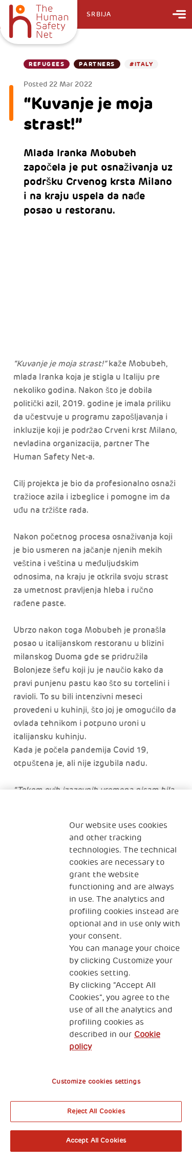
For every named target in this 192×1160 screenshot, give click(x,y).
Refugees (47, 64)
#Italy (141, 64)
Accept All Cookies (96, 1140)
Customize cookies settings (96, 1082)
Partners (97, 64)
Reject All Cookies (95, 1111)
